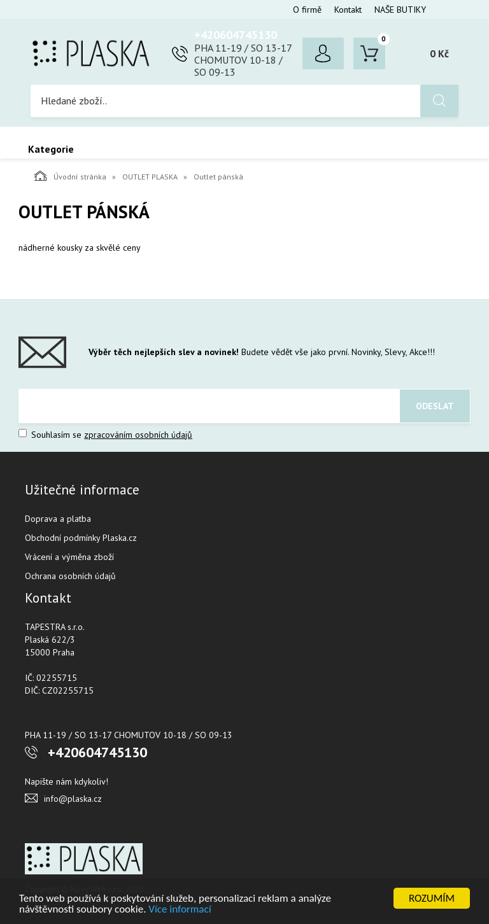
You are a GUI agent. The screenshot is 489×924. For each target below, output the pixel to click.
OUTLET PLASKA (150, 176)
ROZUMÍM (432, 898)
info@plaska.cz (73, 798)
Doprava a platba (58, 518)
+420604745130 (235, 34)
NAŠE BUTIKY (400, 9)
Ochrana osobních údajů (70, 576)
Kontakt (348, 9)
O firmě (307, 9)
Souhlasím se (105, 434)
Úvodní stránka (70, 175)
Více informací (179, 909)
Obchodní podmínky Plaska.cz (81, 537)
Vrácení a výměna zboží (69, 557)
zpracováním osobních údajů (138, 434)
